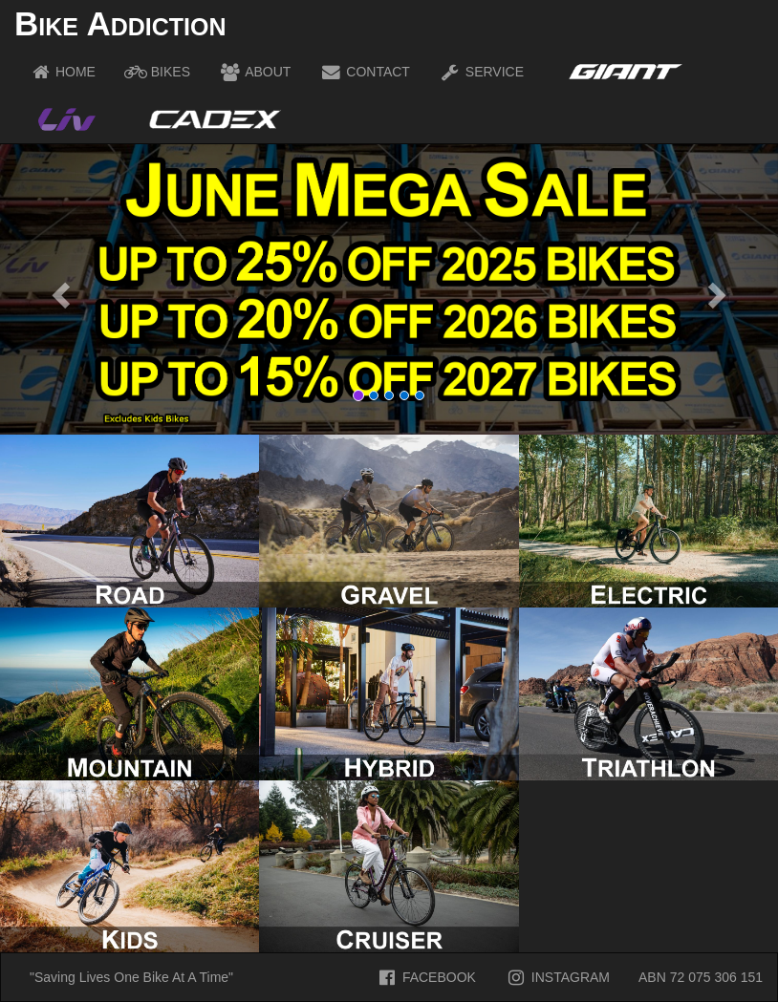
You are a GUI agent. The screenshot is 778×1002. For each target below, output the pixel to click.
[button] (58, 289)
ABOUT (255, 71)
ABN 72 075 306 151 (700, 977)
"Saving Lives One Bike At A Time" (131, 977)
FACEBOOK (426, 977)
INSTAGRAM (557, 977)
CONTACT (364, 71)
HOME (62, 71)
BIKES (157, 71)
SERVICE (481, 71)
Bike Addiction (120, 23)
